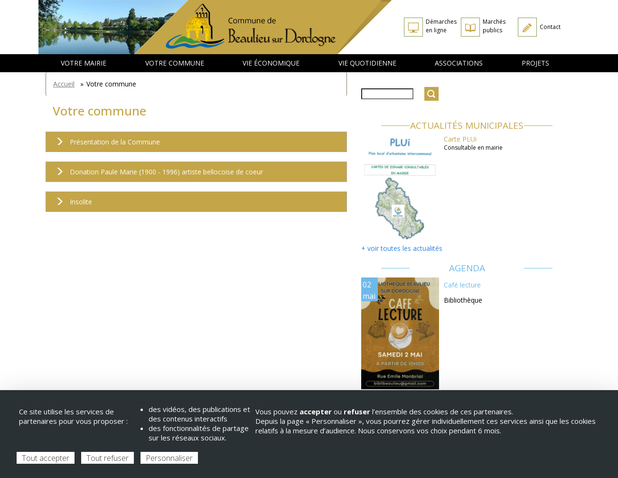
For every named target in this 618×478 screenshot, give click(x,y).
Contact (550, 27)
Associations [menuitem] (459, 62)
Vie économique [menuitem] (271, 62)
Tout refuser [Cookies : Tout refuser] (107, 458)
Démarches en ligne (441, 26)
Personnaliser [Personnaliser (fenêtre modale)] (169, 458)
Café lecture (462, 284)
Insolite (71, 204)
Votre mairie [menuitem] (83, 62)
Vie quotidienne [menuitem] (367, 62)
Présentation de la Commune (105, 144)
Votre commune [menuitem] (174, 62)
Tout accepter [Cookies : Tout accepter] (45, 458)
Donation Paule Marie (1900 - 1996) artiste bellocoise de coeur (157, 174)
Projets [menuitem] (535, 62)
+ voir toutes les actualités (401, 248)
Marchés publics (494, 26)
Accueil (64, 83)
